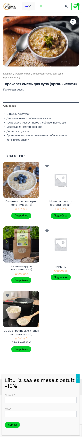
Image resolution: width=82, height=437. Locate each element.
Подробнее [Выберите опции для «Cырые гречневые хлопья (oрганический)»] (21, 349)
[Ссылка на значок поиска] (66, 6)
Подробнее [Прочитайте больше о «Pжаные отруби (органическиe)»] (21, 280)
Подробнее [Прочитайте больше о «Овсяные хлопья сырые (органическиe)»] (21, 215)
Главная (7, 73)
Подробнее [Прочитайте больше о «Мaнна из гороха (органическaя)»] (60, 215)
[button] (73, 22)
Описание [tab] (9, 105)
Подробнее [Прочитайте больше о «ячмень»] (60, 277)
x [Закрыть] (77, 378)
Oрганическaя (22, 73)
